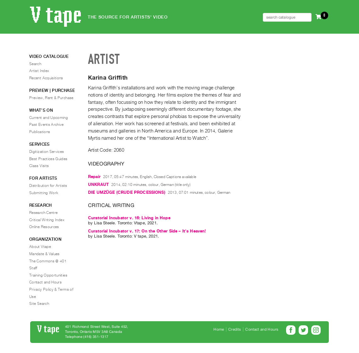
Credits (234, 329)
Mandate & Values (44, 254)
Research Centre (43, 212)
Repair (94, 176)
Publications (39, 132)
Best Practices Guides (48, 159)
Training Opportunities (48, 275)
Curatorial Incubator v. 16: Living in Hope (129, 218)
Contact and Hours (45, 282)
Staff (33, 268)
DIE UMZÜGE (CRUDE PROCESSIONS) (126, 192)
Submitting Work (43, 193)
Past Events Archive (46, 124)
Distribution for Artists (48, 185)
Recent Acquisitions (46, 78)
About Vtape (40, 246)
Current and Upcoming (48, 117)
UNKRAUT (98, 184)
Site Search (39, 303)
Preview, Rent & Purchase (51, 98)
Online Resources (44, 227)
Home (218, 329)
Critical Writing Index (46, 220)
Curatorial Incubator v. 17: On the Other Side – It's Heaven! (147, 231)
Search (35, 64)
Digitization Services (46, 151)
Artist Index (39, 71)
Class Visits (39, 166)
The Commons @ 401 (48, 261)
